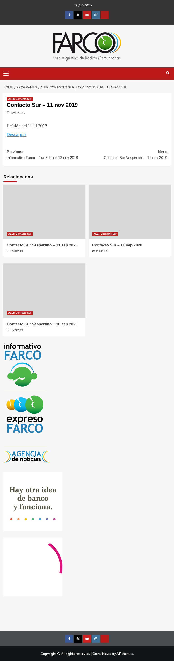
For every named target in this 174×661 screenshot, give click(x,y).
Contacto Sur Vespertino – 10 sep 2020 (42, 324)
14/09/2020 (16, 251)
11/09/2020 (102, 251)
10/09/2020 (16, 330)
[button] (7, 73)
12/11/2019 (18, 113)
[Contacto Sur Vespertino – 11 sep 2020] (44, 212)
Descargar (16, 134)
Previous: (47, 155)
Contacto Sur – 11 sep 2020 (117, 245)
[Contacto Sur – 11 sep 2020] (130, 212)
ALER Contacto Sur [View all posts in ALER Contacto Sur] (19, 99)
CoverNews (101, 653)
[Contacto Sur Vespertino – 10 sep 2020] (44, 290)
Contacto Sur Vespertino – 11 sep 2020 (42, 245)
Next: (127, 155)
